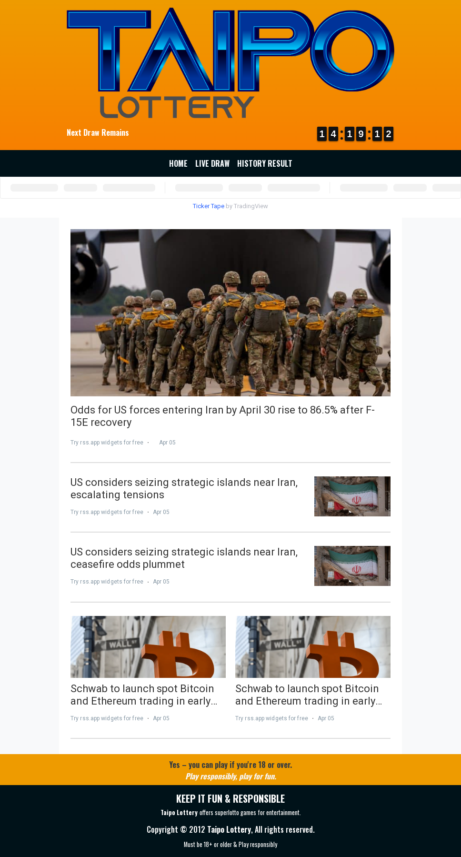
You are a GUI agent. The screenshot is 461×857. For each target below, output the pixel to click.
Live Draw (212, 163)
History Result (264, 163)
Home (178, 163)
